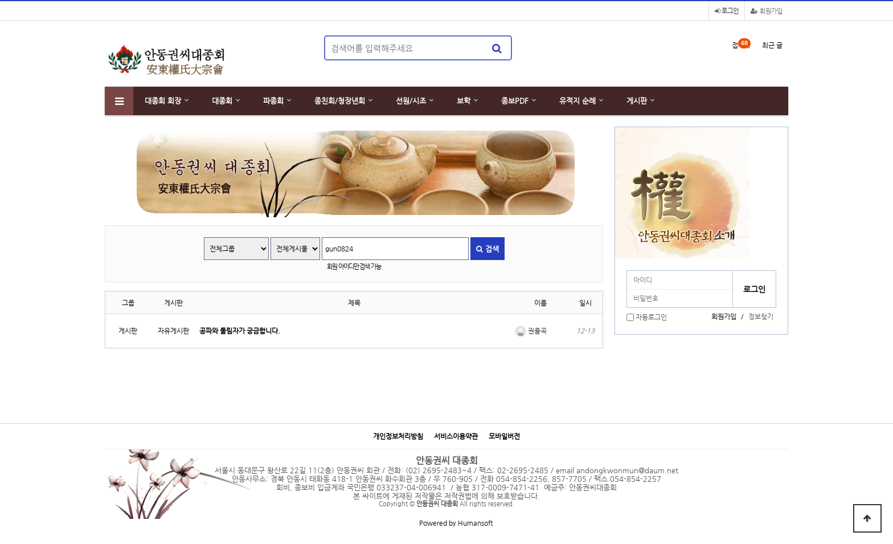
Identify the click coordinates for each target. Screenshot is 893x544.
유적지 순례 (577, 100)
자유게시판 (173, 331)
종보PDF (515, 100)
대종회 (222, 100)
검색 (487, 249)
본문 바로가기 (0, 0)
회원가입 (767, 11)
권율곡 (531, 331)
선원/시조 (411, 100)
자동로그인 (651, 317)
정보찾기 (760, 316)
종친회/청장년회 (339, 100)
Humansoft (475, 523)
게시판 (636, 100)
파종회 (273, 100)
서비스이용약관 (456, 436)
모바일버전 (504, 436)
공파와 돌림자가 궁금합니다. (239, 331)
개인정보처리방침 (398, 436)
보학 (463, 100)
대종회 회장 (163, 100)
